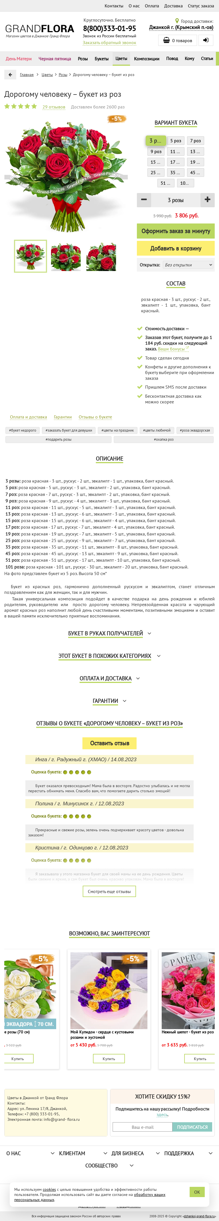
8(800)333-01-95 (109, 28)
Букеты (102, 58)
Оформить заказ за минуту (175, 231)
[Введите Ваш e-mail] (143, 1127)
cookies (49, 1189)
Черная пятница (54, 58)
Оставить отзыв (109, 743)
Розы (83, 58)
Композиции (146, 58)
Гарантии (63, 417)
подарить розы (60, 439)
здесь (162, 1114)
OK (197, 1192)
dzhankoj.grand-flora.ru (199, 1216)
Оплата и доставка (28, 417)
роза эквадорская (196, 430)
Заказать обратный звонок (109, 42)
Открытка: (150, 265)
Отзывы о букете (95, 417)
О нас (134, 6)
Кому (189, 58)
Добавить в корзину (175, 248)
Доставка (173, 6)
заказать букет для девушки (70, 430)
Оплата (152, 6)
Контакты (114, 6)
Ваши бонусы (173, 349)
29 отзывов (53, 107)
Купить (17, 1058)
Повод (172, 58)
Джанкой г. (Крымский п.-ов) (181, 27)
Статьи (207, 58)
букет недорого (23, 430)
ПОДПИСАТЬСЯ (192, 1127)
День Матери (19, 58)
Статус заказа (201, 6)
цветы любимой (158, 430)
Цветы (121, 58)
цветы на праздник (119, 430)
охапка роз (165, 439)
